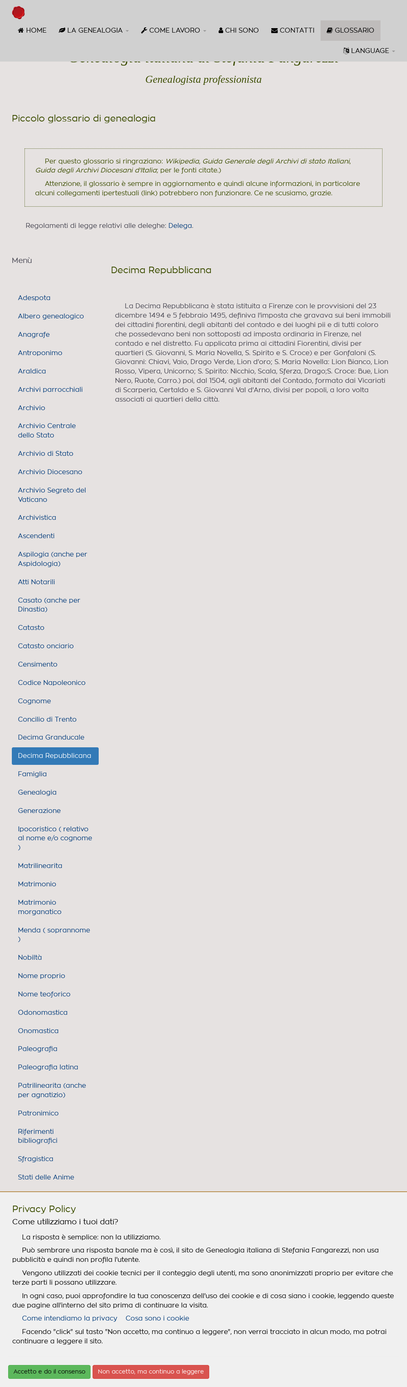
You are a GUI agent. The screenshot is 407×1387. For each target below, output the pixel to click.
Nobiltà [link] (30, 957)
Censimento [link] (38, 664)
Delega (180, 226)
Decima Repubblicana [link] (54, 756)
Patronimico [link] (38, 1113)
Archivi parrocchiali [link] (50, 390)
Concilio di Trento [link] (47, 719)
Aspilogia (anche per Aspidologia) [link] (52, 559)
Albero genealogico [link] (51, 316)
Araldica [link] (32, 371)
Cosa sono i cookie (157, 1318)
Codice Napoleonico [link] (52, 683)
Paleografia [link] (38, 1049)
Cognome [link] (34, 701)
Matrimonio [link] (37, 884)
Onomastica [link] (38, 1031)
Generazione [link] (39, 811)
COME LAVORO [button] (173, 30)
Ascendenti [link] (36, 536)
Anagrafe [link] (34, 334)
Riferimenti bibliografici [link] (38, 1136)
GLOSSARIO (353, 33)
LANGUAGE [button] (369, 50)
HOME (32, 30)
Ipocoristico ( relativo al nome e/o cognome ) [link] (55, 838)
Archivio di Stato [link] (45, 454)
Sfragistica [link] (35, 1159)
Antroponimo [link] (40, 353)
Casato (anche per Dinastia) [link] (49, 605)
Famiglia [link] (32, 774)
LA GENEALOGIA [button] (94, 30)
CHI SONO (239, 30)
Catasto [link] (31, 628)
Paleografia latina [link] (48, 1067)
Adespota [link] (34, 298)
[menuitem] (32, 30)
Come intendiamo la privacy (69, 1318)
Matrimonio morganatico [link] (40, 907)
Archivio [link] (31, 408)
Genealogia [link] (37, 792)
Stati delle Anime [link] (46, 1177)
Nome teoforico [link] (44, 994)
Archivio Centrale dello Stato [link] (47, 431)
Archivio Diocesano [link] (50, 472)
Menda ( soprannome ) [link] (54, 935)
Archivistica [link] (37, 518)
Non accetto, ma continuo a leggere (151, 1372)
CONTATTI (292, 30)
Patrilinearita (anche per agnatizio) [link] (52, 1090)
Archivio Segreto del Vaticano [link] (52, 495)
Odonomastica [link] (43, 1012)
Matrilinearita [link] (40, 866)
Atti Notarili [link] (36, 582)
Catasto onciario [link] (46, 646)
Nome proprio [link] (41, 976)
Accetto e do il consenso (49, 1372)
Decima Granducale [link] (51, 737)
